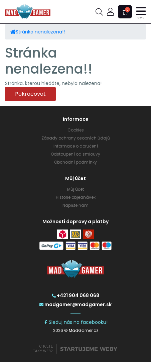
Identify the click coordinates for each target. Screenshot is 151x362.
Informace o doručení (75, 146)
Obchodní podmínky (75, 162)
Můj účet (75, 189)
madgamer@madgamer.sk (75, 304)
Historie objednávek (76, 197)
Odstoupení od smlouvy (75, 154)
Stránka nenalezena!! (40, 31)
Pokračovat (30, 94)
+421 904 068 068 (75, 295)
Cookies (75, 130)
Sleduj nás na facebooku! (76, 322)
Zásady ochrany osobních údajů (75, 138)
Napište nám (75, 205)
